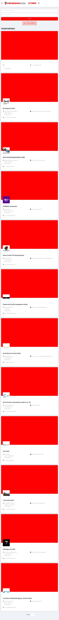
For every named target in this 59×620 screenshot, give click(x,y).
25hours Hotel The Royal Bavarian (13, 255)
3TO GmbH (6, 451)
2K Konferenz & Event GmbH (12, 353)
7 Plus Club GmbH (8, 500)
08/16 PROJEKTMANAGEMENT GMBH (14, 157)
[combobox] (29, 11)
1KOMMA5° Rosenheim (10, 206)
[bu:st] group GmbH (9, 108)
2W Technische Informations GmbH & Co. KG (17, 402)
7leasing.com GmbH (9, 549)
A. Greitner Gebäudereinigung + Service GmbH (17, 598)
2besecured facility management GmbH (15, 304)
